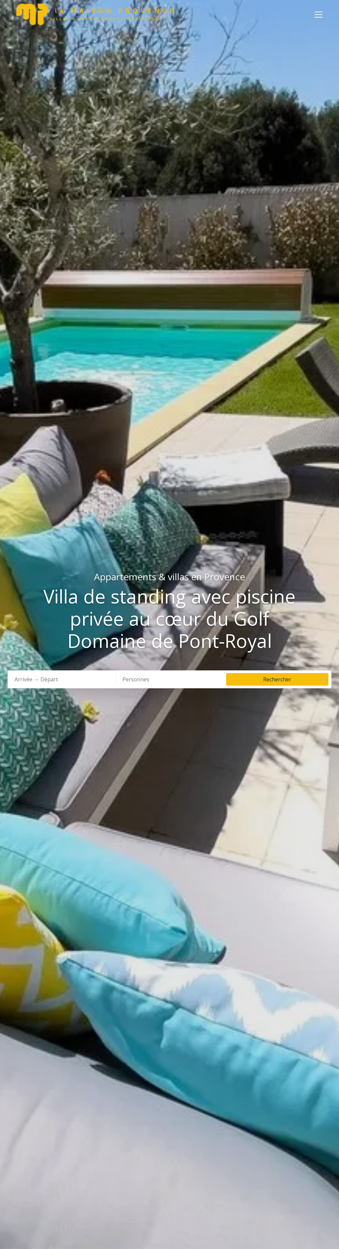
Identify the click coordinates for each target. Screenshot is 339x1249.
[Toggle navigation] (318, 15)
